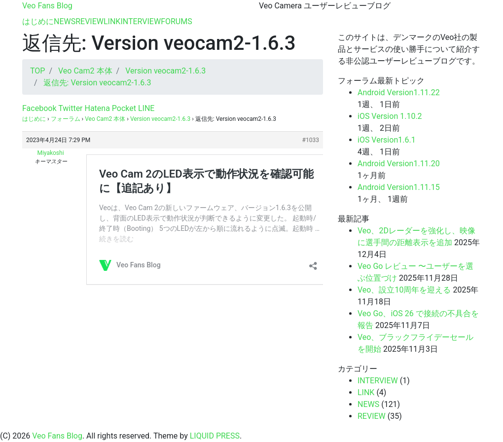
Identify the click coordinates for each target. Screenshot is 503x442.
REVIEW (89, 21)
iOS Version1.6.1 (387, 140)
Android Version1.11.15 (399, 187)
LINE (145, 108)
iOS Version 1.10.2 (390, 116)
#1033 (310, 140)
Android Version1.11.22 (399, 92)
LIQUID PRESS (215, 436)
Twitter (69, 108)
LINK (112, 21)
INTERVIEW (140, 21)
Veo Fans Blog (47, 5)
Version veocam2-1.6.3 (160, 118)
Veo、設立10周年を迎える (404, 290)
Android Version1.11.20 (399, 163)
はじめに (38, 21)
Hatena (96, 108)
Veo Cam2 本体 (105, 118)
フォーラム (65, 118)
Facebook (39, 108)
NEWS (64, 21)
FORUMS (176, 21)
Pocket (123, 108)
